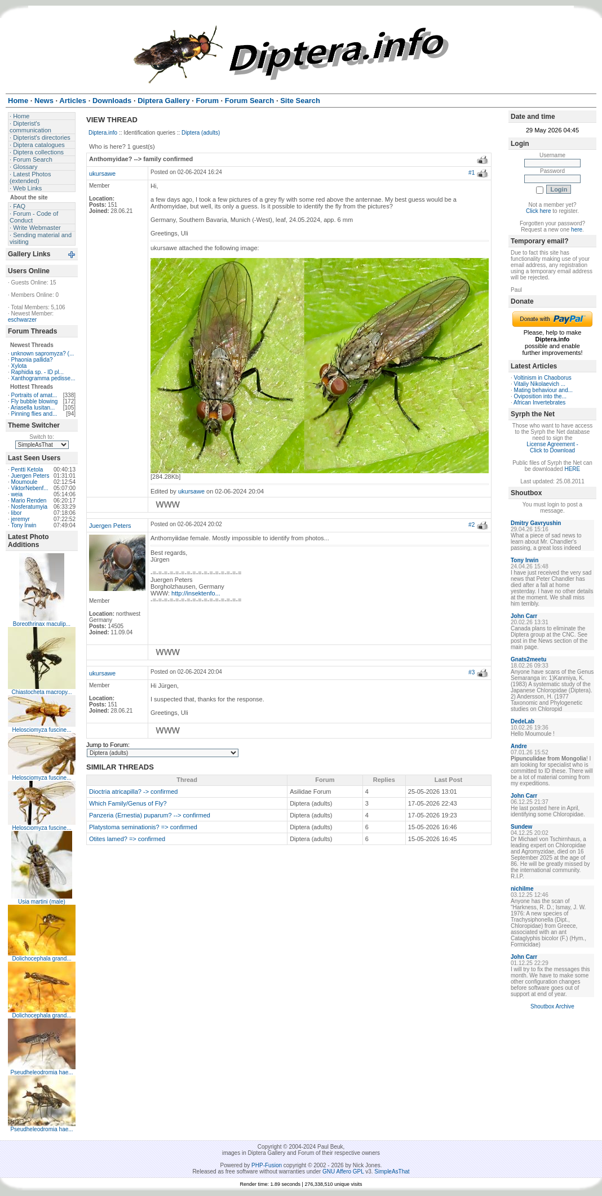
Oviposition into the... (540, 396)
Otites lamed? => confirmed (127, 838)
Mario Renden (29, 500)
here (576, 229)
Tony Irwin (23, 525)
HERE (572, 469)
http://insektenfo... (195, 593)
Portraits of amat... (34, 395)
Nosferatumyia (29, 507)
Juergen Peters (30, 476)
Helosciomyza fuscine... (41, 730)
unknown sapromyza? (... (42, 353)
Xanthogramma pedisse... (43, 378)
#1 (471, 173)
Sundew (521, 827)
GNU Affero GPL (343, 1171)
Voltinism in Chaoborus (543, 378)
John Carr (524, 616)
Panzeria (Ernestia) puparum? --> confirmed (149, 815)
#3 (471, 672)
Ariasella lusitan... (33, 407)
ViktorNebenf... (29, 488)
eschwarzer (22, 320)
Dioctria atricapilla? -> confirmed (133, 791)
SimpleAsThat (391, 1171)
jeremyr (20, 519)
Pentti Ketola (27, 469)
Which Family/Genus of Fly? (128, 803)
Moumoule (24, 482)
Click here (538, 211)
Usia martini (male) (41, 902)
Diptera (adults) (201, 133)
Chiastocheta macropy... (41, 692)
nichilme (522, 889)
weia (17, 494)
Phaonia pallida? (32, 360)
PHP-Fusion (266, 1165)
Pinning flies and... (34, 414)
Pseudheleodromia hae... (41, 1072)
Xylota (19, 366)
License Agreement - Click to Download (552, 447)
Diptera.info (102, 133)
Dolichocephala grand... (41, 958)
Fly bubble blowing (34, 401)
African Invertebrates (539, 402)
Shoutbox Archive (552, 1006)
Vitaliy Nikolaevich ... (540, 384)
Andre (519, 746)
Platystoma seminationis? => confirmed (143, 827)
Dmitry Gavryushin (536, 523)
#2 (471, 525)
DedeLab (522, 721)
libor (16, 513)
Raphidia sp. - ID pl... (37, 372)
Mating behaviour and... (543, 390)
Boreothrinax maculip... (41, 624)
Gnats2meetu (528, 659)
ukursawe (102, 173)
